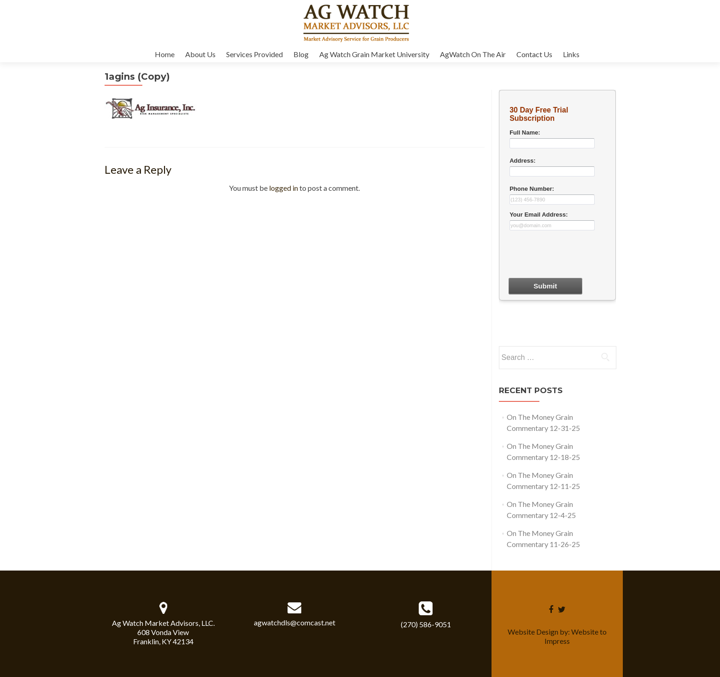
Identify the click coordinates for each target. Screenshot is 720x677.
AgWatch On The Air (473, 54)
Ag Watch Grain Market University (374, 54)
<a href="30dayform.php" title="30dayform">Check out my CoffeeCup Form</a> (557, 216)
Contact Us (534, 54)
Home (165, 54)
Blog (301, 54)
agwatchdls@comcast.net (294, 622)
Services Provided (254, 54)
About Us (200, 54)
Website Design (533, 631)
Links (571, 54)
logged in (283, 187)
